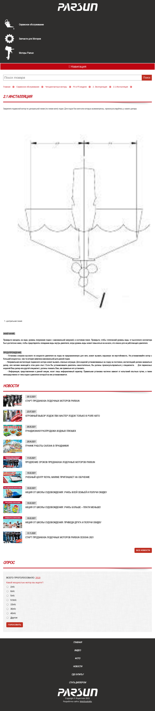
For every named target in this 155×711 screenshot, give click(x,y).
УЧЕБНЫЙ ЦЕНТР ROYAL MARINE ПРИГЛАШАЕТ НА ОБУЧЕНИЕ (57, 477)
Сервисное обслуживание (31, 24)
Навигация (77, 66)
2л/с (12, 587)
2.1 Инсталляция (120, 87)
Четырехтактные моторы (56, 87)
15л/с (13, 604)
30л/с (13, 609)
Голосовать (14, 625)
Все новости (143, 550)
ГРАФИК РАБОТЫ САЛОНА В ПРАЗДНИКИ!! (47, 445)
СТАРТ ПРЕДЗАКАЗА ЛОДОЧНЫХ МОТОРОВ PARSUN (52, 400)
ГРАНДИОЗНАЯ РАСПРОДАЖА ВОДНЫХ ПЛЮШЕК (50, 430)
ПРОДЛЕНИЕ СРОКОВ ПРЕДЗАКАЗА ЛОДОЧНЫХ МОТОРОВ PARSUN (60, 462)
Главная (6, 87)
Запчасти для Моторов (30, 38)
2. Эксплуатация (100, 87)
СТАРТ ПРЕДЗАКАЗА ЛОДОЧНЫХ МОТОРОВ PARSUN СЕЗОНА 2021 (59, 537)
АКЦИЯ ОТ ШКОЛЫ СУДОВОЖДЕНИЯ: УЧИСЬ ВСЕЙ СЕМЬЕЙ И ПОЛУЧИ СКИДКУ (66, 492)
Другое (13, 618)
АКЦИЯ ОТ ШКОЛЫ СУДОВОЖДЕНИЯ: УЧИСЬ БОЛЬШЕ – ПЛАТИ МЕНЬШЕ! (63, 507)
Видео (77, 650)
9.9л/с (13, 600)
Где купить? (77, 674)
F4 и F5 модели (80, 87)
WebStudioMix (86, 701)
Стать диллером (77, 682)
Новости (77, 666)
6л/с (12, 591)
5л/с (12, 595)
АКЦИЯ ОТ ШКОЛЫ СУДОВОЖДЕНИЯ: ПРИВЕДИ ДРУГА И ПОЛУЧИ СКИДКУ (63, 522)
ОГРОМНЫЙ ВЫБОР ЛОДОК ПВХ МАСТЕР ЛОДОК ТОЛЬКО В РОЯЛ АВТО (62, 415)
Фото (77, 658)
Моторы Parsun (26, 52)
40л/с (13, 613)
